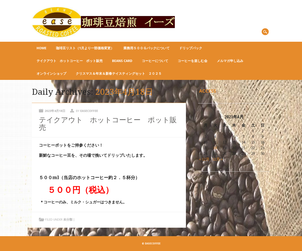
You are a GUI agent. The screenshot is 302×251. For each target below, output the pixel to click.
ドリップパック (190, 48)
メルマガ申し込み (230, 61)
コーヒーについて (155, 61)
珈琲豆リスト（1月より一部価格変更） (85, 48)
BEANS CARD (122, 61)
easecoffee (89, 111)
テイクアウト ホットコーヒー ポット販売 (70, 61)
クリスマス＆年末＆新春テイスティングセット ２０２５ (119, 73)
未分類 (67, 219)
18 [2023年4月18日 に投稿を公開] (215, 148)
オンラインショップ (51, 73)
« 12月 (204, 159)
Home (41, 48)
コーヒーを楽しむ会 (192, 61)
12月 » (217, 159)
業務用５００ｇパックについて (146, 48)
